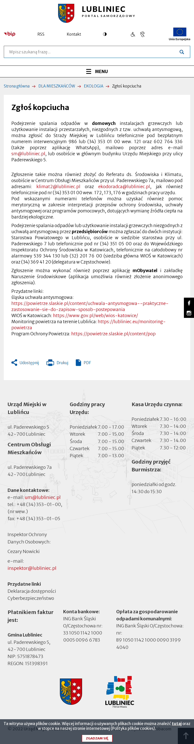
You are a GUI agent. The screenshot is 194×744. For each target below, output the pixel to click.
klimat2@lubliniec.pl (58, 186)
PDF (87, 362)
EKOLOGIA (93, 86)
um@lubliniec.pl (43, 497)
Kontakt (74, 34)
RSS (40, 34)
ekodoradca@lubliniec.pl (124, 186)
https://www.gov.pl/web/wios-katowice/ (95, 315)
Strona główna (17, 86)
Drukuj (57, 363)
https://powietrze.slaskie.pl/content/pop (113, 334)
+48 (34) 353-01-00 (38, 504)
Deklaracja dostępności (32, 591)
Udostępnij (29, 362)
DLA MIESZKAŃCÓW (56, 86)
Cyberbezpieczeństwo (31, 598)
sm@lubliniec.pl (28, 154)
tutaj (177, 726)
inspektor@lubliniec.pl (32, 568)
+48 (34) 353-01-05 (38, 518)
